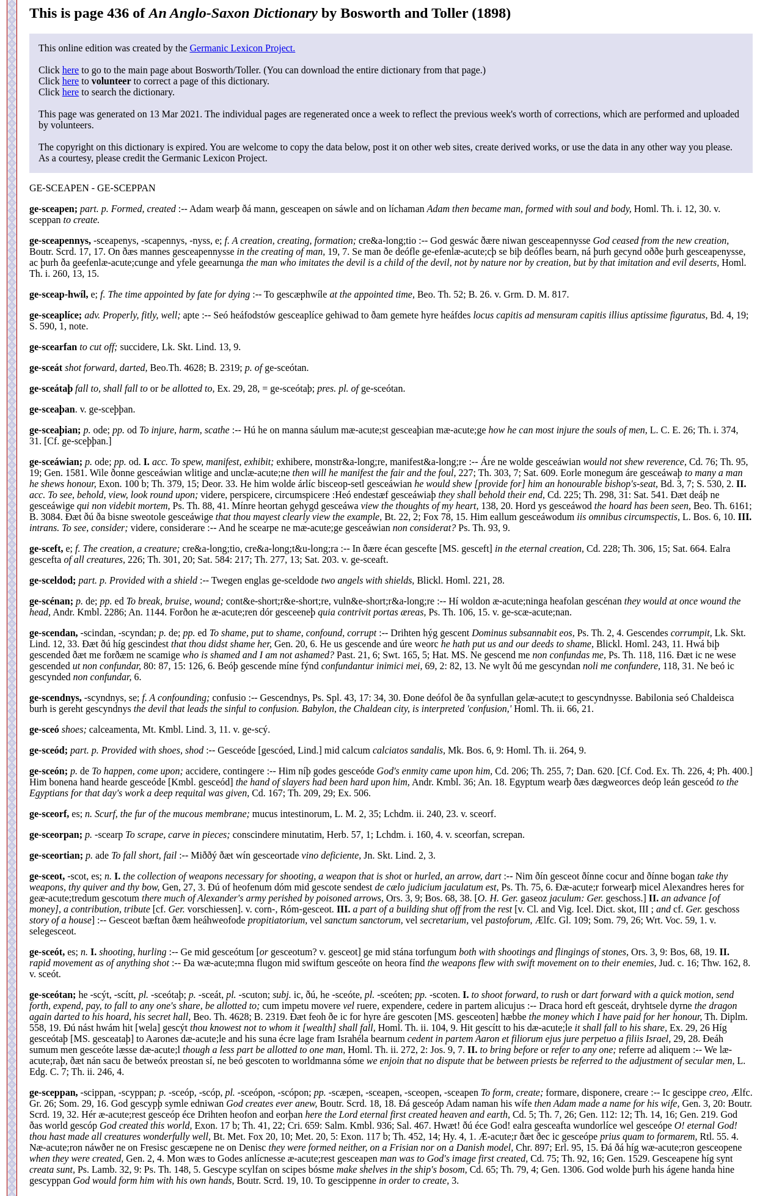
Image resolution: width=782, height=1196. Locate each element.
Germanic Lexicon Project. (242, 48)
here (70, 70)
